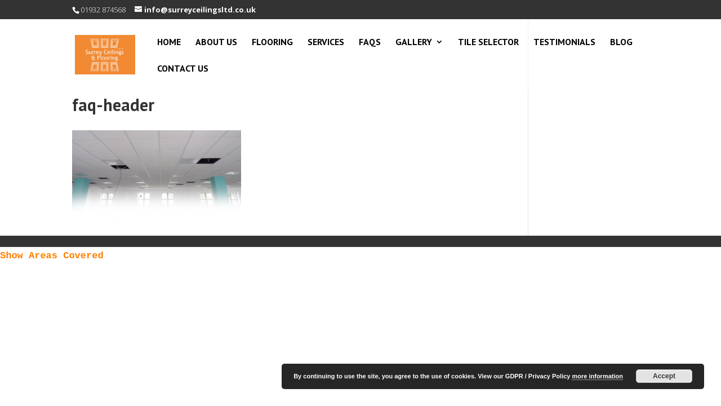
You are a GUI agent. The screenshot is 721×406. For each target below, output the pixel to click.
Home (169, 42)
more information (597, 376)
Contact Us (182, 69)
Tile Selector (488, 42)
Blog (621, 42)
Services (326, 42)
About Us (216, 42)
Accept (664, 376)
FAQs (370, 42)
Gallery (413, 42)
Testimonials (564, 42)
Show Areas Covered (52, 255)
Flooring (272, 42)
